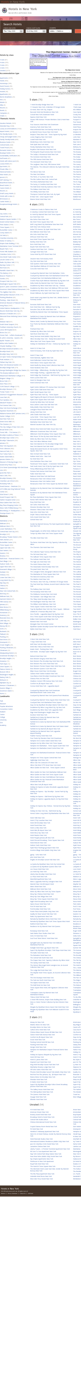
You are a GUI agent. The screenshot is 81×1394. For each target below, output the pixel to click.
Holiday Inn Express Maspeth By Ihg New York (45, 1055)
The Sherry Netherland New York (41, 182)
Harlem (2, 588)
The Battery (4, 273)
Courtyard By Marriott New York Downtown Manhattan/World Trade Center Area (45, 691)
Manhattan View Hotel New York (41, 422)
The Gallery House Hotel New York (42, 1089)
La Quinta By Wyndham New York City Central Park (47, 864)
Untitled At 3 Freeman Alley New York (42, 612)
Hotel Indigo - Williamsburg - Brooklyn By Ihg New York (48, 370)
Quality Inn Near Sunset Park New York (43, 914)
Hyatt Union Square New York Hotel (42, 400)
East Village (4, 561)
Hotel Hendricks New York (39, 368)
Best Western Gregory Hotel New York (43, 659)
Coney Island (4, 233)
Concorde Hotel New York (39, 269)
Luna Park (3, 397)
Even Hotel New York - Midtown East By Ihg (45, 307)
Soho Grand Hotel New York (39, 517)
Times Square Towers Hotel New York (43, 607)
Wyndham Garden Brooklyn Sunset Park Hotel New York (49, 627)
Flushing (3, 637)
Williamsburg (4, 610)
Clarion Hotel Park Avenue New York (42, 1035)
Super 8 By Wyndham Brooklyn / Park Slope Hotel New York (50, 950)
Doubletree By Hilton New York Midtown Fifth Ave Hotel (49, 288)
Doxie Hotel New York (37, 1040)
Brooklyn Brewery (6, 478)
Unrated (2, 71)
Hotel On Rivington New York (40, 380)
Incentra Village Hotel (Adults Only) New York (45, 850)
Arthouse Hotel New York (38, 237)
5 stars (2, 60)
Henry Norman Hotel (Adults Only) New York (45, 336)
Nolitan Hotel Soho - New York (40, 456)
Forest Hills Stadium (6, 252)
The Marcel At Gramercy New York (42, 577)
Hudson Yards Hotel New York (40, 845)
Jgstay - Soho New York (38, 855)
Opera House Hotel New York (40, 904)
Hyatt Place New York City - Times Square (44, 395)
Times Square (4, 545)
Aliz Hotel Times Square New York (41, 222)
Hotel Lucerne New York (38, 378)
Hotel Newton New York (38, 835)
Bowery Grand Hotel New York (40, 1115)
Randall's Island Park (7, 270)
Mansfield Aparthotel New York (40, 879)
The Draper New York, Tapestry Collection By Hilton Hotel (49, 960)
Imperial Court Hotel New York (40, 1062)
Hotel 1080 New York (37, 818)
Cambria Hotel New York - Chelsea (41, 249)
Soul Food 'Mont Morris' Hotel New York (44, 938)
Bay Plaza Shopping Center (9, 505)
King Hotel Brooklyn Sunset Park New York (44, 1065)
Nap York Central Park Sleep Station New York (45, 1154)
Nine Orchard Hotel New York (40, 454)
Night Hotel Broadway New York (41, 901)
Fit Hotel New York (36, 1129)
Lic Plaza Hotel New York (38, 877)
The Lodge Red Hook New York (41, 970)
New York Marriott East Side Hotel (41, 446)
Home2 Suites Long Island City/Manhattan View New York (49, 813)
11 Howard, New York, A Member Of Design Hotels (47, 107)
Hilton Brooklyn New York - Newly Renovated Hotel (47, 339)
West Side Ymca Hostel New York (41, 1179)
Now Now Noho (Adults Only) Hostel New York (46, 1156)
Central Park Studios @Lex (39, 1120)
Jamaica (2, 443)
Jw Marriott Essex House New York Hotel (44, 132)
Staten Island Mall (6, 457)
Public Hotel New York (37, 474)
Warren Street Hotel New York (40, 199)
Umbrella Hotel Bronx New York (41, 1176)
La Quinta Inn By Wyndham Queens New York (45, 867)
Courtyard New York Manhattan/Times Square (45, 702)
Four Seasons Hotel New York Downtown (44, 124)
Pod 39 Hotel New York (38, 906)
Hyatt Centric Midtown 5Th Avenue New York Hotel (47, 387)
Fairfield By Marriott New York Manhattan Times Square (49, 312)
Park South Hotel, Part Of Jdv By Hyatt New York (46, 466)
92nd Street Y (4, 494)
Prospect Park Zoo (6, 281)
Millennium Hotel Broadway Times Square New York (47, 434)
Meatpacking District (7, 653)
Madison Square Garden (8, 219)
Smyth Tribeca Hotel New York (40, 515)
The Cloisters (4, 424)
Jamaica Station (5, 459)
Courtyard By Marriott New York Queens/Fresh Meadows (49, 695)
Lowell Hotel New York (38, 139)
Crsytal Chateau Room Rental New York (43, 1126)
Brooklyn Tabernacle (7, 440)
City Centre (3, 214)
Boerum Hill (4, 672)
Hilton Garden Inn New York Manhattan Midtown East (48, 772)
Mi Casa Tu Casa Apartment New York (43, 1151)
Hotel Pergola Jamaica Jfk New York (42, 838)
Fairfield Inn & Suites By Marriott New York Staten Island (49, 726)
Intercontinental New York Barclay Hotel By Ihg (46, 129)
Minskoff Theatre (6, 403)
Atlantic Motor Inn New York (39, 1025)
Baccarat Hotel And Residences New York (44, 112)
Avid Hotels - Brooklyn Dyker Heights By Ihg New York (48, 652)
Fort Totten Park (5, 454)
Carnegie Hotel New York (38, 252)
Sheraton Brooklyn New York (40, 507)
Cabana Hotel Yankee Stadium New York (44, 674)
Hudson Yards (4, 564)
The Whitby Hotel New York (39, 192)
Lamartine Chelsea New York (40, 1146)
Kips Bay (3, 583)
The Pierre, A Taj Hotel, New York (41, 177)
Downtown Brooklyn (7, 656)
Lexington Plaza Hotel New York (41, 409)
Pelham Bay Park (6, 362)
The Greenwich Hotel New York (40, 162)
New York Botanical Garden (9, 365)
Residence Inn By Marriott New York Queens (45, 926)
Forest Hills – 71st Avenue (8, 432)
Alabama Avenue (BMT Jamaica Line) (12, 413)
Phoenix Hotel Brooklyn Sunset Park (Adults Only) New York (50, 1072)
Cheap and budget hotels (8, 137)
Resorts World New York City (9, 311)
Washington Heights (7, 675)
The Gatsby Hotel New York (39, 963)
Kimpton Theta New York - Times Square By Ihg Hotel (48, 134)
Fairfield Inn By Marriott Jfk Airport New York (45, 729)
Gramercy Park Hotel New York (40, 127)
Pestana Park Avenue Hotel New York (43, 471)
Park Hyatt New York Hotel (39, 144)
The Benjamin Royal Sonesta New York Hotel (45, 152)
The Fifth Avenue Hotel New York (41, 159)
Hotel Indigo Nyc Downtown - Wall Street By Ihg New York (50, 375)
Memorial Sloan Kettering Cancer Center (13, 316)
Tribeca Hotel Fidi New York (39, 997)
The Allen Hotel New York (38, 538)
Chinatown (3, 650)
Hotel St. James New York (38, 1060)
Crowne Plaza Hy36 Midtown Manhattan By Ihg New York (49, 281)
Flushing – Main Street (7, 300)
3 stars (2, 65)
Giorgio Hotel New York (38, 1047)
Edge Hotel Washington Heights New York (44, 712)
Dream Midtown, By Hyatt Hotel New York (44, 293)
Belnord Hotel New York (38, 656)
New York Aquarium (6, 446)
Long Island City (5, 580)
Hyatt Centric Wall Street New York (42, 390)
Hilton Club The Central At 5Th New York (44, 763)
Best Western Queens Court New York (43, 669)
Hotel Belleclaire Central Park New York (43, 360)
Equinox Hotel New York (38, 117)
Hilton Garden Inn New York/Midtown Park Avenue (47, 777)
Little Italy (3, 621)
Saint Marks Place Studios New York (42, 933)
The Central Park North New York (41, 958)
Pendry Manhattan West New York (41, 147)
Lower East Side (5, 577)
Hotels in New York (23, 9)
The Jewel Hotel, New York (39, 569)
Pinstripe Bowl (5, 513)
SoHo (2, 629)
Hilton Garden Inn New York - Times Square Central (47, 768)
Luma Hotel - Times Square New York (43, 417)
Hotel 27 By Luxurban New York (41, 820)
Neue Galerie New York (8, 502)
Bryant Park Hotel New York (39, 247)
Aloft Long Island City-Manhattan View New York (46, 224)
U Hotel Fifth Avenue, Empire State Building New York (48, 1000)
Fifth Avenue (4, 602)
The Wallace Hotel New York (39, 189)
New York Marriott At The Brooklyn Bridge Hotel (46, 444)
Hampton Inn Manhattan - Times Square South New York (49, 746)
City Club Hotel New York (38, 261)
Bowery (2, 556)
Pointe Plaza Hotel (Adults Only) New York (44, 911)
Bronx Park (3, 381)
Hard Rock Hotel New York (39, 334)
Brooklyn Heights (6, 658)
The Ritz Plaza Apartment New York (42, 1174)
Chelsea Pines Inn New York (39, 679)
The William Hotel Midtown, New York (43, 604)
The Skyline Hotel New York (39, 983)
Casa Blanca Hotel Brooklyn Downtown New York (47, 676)
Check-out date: (33, 28)
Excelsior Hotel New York (38, 715)
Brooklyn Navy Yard (6, 354)
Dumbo (2, 279)
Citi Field (3, 235)
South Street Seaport (7, 324)
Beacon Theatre (5, 276)
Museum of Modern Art (8, 314)
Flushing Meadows (6, 297)
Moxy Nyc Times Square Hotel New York (44, 899)
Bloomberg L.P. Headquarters (10, 511)
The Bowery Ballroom (7, 373)
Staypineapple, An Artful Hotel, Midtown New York (47, 531)
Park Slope (3, 664)
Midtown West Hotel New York (40, 889)
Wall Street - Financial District (10, 559)
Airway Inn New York (37, 1022)
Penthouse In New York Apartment (42, 1161)
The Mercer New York (37, 172)
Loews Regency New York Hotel (41, 137)
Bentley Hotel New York (38, 242)
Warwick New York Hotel (38, 622)
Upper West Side (5, 567)
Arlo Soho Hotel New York (39, 234)
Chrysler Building (5, 346)
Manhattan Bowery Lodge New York (42, 1067)
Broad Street (4, 430)
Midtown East (4, 596)
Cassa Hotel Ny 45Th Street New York (43, 254)
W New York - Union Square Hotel (41, 197)
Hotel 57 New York (36, 355)
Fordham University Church (9, 327)
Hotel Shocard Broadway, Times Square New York (47, 840)
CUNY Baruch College (7, 386)
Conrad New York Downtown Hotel (42, 115)
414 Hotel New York (37, 1110)
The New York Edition (37, 174)
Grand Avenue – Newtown (9, 486)
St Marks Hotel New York (38, 1082)
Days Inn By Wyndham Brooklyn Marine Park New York (48, 705)
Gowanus (3, 661)
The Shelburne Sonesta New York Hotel (43, 594)
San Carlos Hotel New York (39, 505)
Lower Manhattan (6, 529)
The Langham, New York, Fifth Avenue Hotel (45, 164)
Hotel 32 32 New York (37, 348)
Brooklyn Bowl (5, 351)
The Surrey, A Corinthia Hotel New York (43, 184)
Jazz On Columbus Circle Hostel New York (44, 1144)
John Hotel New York (37, 857)
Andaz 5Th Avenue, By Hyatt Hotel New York (45, 229)
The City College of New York (10, 427)
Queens (2, 553)
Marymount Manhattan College (10, 376)
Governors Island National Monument (12, 289)
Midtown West (5, 526)
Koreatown (3, 613)
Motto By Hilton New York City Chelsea (43, 439)
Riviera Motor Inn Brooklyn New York (42, 1077)
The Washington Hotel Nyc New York (42, 602)
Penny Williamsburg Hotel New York (42, 469)
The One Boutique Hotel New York (42, 978)
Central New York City (7, 532)
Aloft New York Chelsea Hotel (40, 227)
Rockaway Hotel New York (39, 931)
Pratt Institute (4, 359)
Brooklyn (3, 534)
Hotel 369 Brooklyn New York (40, 823)
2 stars (2, 68)
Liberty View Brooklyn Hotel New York (43, 874)
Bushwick (3, 631)
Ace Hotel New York (37, 217)
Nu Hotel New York (36, 459)
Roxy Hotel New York (37, 502)
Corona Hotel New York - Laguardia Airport (44, 686)
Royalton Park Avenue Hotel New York (43, 149)
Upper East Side (5, 548)
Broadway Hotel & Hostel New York (42, 1117)
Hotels (2, 81)
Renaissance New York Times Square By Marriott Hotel (48, 484)
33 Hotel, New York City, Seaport (41, 110)
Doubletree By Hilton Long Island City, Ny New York (47, 707)
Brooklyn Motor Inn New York (40, 1027)
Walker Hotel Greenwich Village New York (44, 619)
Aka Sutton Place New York (39, 219)
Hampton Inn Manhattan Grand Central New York (46, 748)
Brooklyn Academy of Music (9, 435)
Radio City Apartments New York (41, 916)
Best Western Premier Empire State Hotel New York (47, 666)
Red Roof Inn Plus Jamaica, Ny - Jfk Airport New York (48, 1074)
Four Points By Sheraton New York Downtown (46, 738)
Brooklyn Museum (6, 389)
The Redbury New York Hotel (40, 589)
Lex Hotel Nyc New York (38, 872)
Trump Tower (4, 392)
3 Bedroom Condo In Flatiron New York (43, 209)
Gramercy (3, 615)
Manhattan (3, 521)
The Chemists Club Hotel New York (42, 547)
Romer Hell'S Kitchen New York (40, 500)
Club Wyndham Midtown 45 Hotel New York (45, 266)
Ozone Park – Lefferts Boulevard (11, 335)
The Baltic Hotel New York (39, 953)
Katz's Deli (3, 475)
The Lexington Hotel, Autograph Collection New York (48, 572)
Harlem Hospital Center (8, 500)
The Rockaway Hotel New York (40, 592)
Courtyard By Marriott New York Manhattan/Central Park (49, 276)
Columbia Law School (7, 481)
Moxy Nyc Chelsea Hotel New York (42, 894)
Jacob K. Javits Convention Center (11, 287)
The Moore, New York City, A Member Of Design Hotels (49, 582)
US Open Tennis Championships (10, 357)
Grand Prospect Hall (6, 497)
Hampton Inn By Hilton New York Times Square (46, 743)
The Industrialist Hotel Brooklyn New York (44, 567)
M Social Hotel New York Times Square (43, 419)
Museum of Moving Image (9, 462)
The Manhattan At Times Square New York (44, 574)
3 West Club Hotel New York (39, 639)
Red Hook (3, 268)
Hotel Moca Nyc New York (39, 833)
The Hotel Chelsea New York (40, 564)
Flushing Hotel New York (38, 1045)
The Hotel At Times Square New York (42, 1166)
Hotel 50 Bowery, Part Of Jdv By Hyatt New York (46, 351)
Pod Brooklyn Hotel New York (40, 909)
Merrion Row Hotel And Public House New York (46, 429)
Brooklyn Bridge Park (7, 368)
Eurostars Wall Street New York (40, 304)
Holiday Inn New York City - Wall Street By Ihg (45, 811)
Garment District (5, 599)
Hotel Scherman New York (39, 383)
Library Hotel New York (38, 412)
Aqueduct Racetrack (6, 411)
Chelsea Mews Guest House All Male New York (46, 1032)
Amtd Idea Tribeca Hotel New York (42, 647)
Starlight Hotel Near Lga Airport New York (44, 948)
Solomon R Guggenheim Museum (11, 395)
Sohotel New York (36, 520)
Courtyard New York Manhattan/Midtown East (45, 278)
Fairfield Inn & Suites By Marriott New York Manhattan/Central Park (44, 718)
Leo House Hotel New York (39, 869)
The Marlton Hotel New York (40, 579)
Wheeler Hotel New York (38, 1099)
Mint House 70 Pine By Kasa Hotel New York (45, 436)
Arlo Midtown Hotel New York (40, 232)
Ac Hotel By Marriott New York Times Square (45, 214)
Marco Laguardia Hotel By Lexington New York (46, 882)
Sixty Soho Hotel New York (39, 512)
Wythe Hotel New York (37, 629)
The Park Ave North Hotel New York (42, 980)
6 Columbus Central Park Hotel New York (44, 212)
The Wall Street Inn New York (40, 985)
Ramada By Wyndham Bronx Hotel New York (45, 919)
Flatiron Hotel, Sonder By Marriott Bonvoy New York (48, 321)
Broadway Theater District (9, 537)
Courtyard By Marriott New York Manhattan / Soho (47, 273)
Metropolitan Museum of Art (9, 295)
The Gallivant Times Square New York (43, 557)
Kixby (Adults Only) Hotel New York (42, 407)
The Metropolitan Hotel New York (41, 1092)
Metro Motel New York (38, 887)
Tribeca (2, 586)
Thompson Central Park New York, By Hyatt (45, 194)
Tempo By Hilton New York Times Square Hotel (46, 533)
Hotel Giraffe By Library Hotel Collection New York (47, 365)
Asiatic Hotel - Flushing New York (41, 649)
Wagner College (5, 378)
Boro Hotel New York (37, 244)
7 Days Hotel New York (38, 642)
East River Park (5, 419)
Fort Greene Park (6, 405)
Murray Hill (3, 626)
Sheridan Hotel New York (38, 1079)
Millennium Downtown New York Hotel (43, 431)
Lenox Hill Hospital (6, 330)
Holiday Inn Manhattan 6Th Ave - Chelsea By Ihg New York (50, 344)
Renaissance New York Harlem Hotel (42, 481)
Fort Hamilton (4, 400)
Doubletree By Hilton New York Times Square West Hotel (49, 291)
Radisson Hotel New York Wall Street (42, 476)
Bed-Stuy (3, 594)
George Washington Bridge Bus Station (13, 370)
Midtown (3, 523)
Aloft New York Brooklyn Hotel (40, 644)
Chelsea (2, 575)
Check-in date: (9, 28)
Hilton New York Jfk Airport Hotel (41, 784)
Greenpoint (3, 642)
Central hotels (4, 145)
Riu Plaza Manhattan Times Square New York (45, 497)
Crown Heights (5, 645)
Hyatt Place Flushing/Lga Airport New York (44, 848)
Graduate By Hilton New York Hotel (42, 331)
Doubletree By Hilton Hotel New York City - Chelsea (47, 286)
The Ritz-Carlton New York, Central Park (43, 179)
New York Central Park (7, 591)
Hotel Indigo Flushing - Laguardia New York (44, 373)
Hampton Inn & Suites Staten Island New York (45, 741)
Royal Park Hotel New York (39, 1164)
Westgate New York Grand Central (41, 624)
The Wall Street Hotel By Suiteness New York (45, 187)
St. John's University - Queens (10, 338)
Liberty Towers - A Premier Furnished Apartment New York (50, 1149)
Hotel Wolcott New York (38, 843)
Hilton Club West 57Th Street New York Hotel (45, 765)
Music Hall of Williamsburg (9, 508)
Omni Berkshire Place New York (41, 461)
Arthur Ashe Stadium (7, 343)
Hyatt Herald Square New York (40, 392)
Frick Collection (5, 449)
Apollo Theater (5, 341)
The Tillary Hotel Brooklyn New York (42, 599)
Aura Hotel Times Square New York (42, 239)
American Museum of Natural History (12, 303)
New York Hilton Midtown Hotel (41, 441)
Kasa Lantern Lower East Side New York (43, 405)
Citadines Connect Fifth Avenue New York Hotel (46, 681)
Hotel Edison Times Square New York (42, 363)
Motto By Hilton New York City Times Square (45, 891)
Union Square (4, 666)
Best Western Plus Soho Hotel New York (44, 664)
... (21, 31)
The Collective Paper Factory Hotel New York (45, 552)
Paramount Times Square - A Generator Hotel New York (49, 464)
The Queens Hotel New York (39, 1094)
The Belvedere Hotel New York (40, 955)
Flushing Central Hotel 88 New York (42, 1042)
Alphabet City (4, 683)
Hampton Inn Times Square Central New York (45, 758)
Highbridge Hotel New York (39, 760)
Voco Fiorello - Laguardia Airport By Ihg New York (47, 614)
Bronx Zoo (3, 332)
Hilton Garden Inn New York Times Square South (46, 775)
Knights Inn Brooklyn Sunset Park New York (45, 860)
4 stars (2, 62)
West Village (4, 623)
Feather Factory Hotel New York (41, 736)
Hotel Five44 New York (38, 825)
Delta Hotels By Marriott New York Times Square (46, 283)
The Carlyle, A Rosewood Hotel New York (44, 154)
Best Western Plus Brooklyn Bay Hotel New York (46, 661)
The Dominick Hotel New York (40, 157)
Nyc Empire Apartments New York (41, 1159)
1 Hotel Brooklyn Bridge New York (41, 105)
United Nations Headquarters (10, 308)
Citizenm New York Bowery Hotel (41, 259)
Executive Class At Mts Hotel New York (43, 309)
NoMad (2, 572)
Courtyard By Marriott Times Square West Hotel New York (49, 700)
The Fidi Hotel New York (38, 554)
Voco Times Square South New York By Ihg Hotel (46, 617)
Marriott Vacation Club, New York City (43, 424)
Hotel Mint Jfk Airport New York (40, 830)
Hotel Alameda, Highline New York (41, 358)
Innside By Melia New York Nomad (42, 402)
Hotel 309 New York (37, 1057)
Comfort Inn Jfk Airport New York (41, 683)
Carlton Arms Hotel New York (40, 1030)
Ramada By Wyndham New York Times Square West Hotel (50, 921)
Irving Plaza (4, 305)
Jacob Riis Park (5, 473)
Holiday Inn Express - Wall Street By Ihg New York (47, 796)
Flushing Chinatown (6, 648)
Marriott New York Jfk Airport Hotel (42, 884)
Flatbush (3, 634)
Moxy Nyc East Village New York (41, 896)
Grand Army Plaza (6, 465)
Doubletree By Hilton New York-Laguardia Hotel (46, 710)
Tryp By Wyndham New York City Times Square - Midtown (49, 609)
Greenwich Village (6, 569)
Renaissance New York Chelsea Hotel (42, 479)
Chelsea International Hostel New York (43, 1122)
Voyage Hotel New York (38, 1097)
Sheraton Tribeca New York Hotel (41, 510)
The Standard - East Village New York (42, 597)
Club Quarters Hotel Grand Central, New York (45, 264)
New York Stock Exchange (9, 408)
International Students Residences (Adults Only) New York (49, 1141)
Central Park (4, 216)
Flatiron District (5, 669)
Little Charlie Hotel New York (40, 414)
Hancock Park (4, 451)
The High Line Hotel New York (40, 562)
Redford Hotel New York (38, 924)
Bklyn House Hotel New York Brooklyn (43, 671)
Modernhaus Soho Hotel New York (42, 142)
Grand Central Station (7, 222)
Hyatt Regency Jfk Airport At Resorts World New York (48, 397)
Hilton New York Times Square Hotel (42, 341)
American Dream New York (39, 1112)
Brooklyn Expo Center (7, 438)
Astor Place (4, 384)
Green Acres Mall (5, 422)
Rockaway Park (5, 484)
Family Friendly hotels (7, 139)
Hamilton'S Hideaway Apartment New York (44, 1131)
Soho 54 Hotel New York (38, 936)
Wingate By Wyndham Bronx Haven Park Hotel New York (49, 1007)
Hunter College (5, 416)
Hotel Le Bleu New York (38, 828)
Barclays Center (5, 265)
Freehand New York (37, 329)
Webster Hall (4, 322)
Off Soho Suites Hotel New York (41, 1069)
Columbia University (6, 238)
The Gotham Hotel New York (40, 559)
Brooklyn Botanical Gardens (9, 349)
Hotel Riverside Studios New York (41, 1139)
